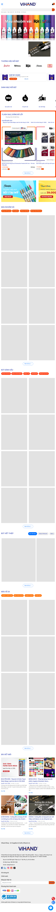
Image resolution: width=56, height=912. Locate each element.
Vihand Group (27, 907)
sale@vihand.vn (11, 869)
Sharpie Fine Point (43, 378)
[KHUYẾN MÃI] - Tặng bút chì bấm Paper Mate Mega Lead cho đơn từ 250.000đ (13, 785)
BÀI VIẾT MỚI (6, 759)
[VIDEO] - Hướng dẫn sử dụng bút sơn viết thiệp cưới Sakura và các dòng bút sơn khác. (41, 823)
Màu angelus (4, 12)
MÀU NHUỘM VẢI (7, 212)
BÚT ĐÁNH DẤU (7, 375)
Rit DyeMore (15, 215)
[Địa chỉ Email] (28, 887)
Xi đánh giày (38, 600)
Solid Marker (34, 378)
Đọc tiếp (3, 795)
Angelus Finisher (29, 600)
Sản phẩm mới (8, 111)
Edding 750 (26, 378)
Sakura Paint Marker (17, 378)
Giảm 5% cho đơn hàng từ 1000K (38, 127)
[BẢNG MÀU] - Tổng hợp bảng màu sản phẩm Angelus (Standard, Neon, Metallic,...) (40, 785)
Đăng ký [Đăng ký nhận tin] (52, 887)
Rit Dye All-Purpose (6, 215)
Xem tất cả (28, 178)
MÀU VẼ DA (5, 597)
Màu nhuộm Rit (11, 12)
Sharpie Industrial (6, 378)
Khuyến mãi (25, 111)
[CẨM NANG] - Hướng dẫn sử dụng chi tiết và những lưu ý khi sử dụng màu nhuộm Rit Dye (14, 823)
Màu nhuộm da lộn (18, 600)
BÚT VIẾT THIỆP (7, 538)
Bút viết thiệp (17, 12)
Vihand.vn (14, 907)
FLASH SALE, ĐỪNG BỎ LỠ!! (12, 119)
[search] (53, 9)
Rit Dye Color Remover (36, 215)
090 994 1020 (14, 867)
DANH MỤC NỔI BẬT (9, 92)
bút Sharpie (23, 12)
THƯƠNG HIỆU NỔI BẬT (10, 66)
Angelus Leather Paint (7, 600)
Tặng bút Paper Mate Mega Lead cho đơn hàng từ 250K (16, 127)
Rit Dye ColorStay (24, 215)
